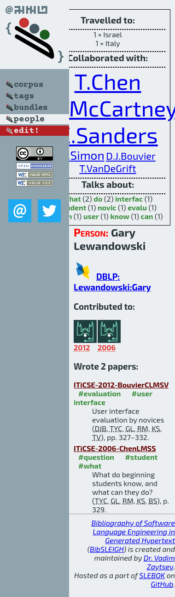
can (147, 216)
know (119, 216)
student (72, 207)
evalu (137, 207)
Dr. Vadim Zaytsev (159, 562)
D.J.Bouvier (131, 156)
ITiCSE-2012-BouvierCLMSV (121, 384)
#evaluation (99, 393)
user (91, 216)
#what (89, 465)
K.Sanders (108, 134)
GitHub (162, 584)
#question (96, 456)
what (72, 198)
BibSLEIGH (106, 549)
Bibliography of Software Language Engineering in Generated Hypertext (133, 531)
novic (107, 207)
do (97, 198)
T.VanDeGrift (107, 168)
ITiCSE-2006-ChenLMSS (115, 448)
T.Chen (108, 81)
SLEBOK (152, 575)
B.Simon (82, 155)
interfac (129, 198)
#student (141, 456)
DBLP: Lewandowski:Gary (112, 281)
